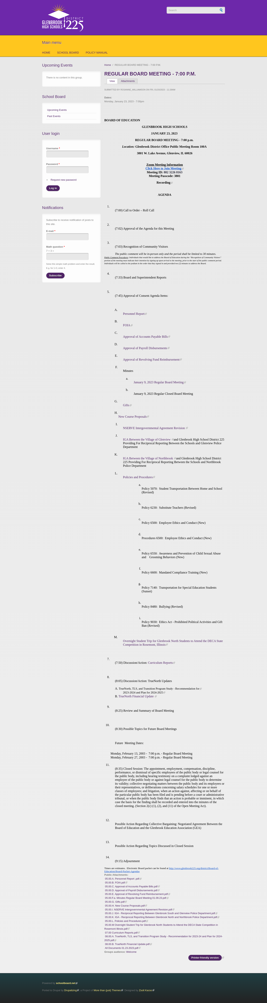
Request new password (63, 179)
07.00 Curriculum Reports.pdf (121, 932)
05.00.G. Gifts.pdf (114, 901)
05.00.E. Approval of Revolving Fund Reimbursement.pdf (136, 894)
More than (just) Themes (107, 990)
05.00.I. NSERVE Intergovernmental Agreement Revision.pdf (138, 909)
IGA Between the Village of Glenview (147, 439)
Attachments (128, 81)
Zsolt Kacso (145, 990)
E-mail (50, 231)
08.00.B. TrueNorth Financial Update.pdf (127, 944)
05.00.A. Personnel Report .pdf (122, 878)
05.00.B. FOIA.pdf (115, 882)
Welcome (131, 951)
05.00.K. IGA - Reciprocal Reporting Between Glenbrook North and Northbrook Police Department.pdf (161, 917)
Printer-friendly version (205, 957)
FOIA (126, 325)
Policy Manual (97, 52)
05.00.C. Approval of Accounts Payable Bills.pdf (131, 886)
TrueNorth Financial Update (137, 696)
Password (53, 164)
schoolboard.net (65, 983)
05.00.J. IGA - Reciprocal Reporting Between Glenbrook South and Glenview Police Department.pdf (160, 913)
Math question (55, 246)
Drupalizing (70, 990)
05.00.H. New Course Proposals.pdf (125, 905)
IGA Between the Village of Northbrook (148, 458)
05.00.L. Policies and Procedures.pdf (125, 921)
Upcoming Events (57, 109)
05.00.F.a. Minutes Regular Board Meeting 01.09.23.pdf (135, 897)
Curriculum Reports (160, 662)
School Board (68, 52)
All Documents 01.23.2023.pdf (121, 948)
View (113, 81)
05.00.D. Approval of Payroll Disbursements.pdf (131, 890)
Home (46, 52)
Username (53, 148)
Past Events (53, 116)
